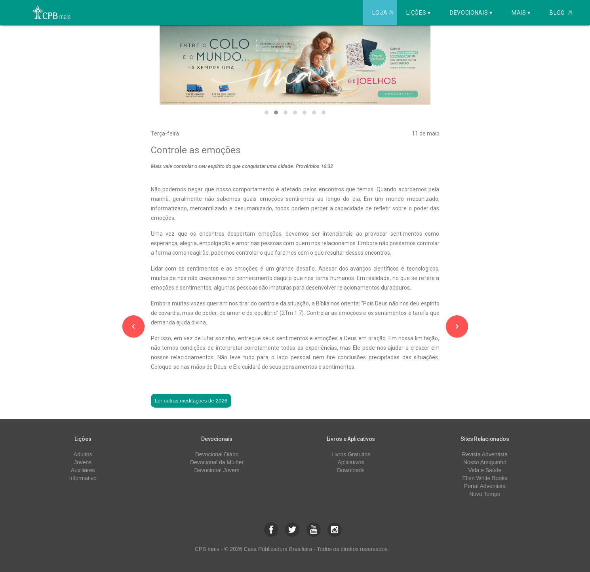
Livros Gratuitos (350, 454)
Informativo (83, 478)
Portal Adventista (485, 486)
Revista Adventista (485, 454)
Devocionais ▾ (471, 13)
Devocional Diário (217, 454)
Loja (383, 12)
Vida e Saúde (484, 470)
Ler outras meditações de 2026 (191, 401)
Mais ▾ (521, 13)
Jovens (82, 462)
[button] (266, 112)
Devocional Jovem (216, 470)
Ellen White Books (485, 478)
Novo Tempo (484, 494)
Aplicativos (351, 462)
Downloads (350, 470)
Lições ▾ (418, 13)
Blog (561, 12)
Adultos (83, 454)
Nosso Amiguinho (484, 462)
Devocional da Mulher (217, 462)
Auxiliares (83, 470)
